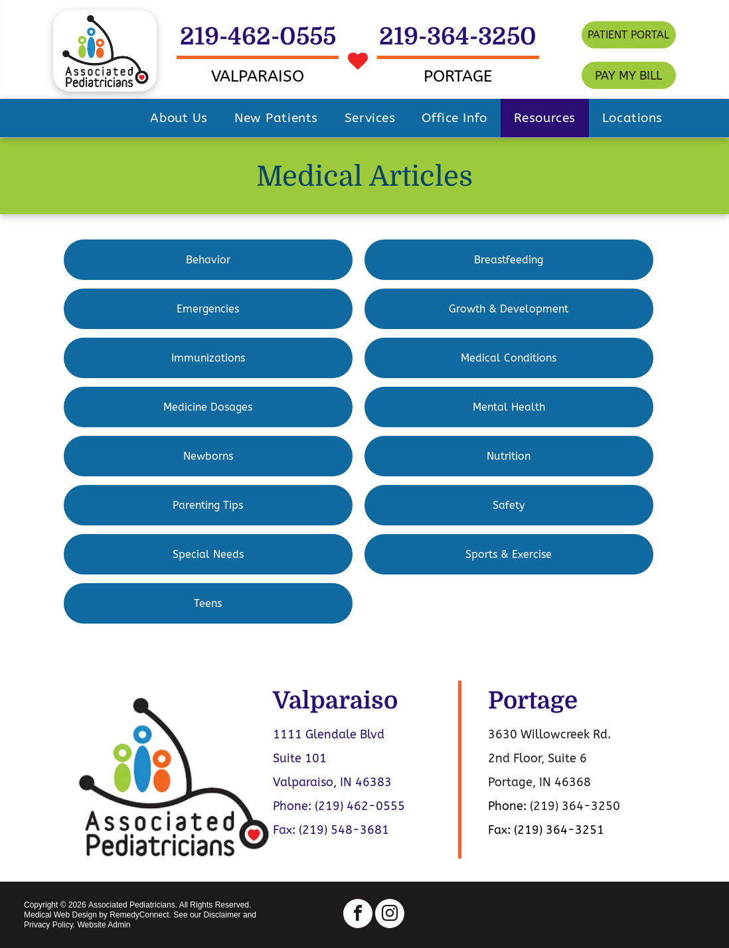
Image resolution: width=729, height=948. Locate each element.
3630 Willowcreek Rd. (549, 734)
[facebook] (357, 915)
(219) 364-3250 (575, 806)
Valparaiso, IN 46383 (332, 782)
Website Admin (103, 924)
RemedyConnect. (140, 914)
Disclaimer (222, 914)
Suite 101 (300, 758)
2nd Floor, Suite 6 (537, 758)
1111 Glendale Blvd (328, 734)
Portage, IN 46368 (539, 782)
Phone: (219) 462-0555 (339, 806)
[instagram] (389, 915)
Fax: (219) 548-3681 (331, 830)
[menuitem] (179, 118)
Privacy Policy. (49, 924)
